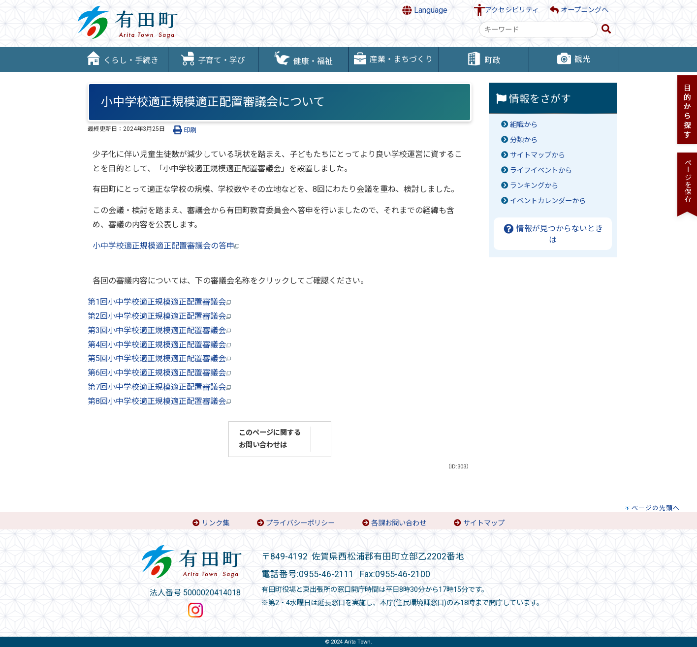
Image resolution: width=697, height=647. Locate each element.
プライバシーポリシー (300, 523)
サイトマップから (537, 155)
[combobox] (538, 29)
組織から (524, 125)
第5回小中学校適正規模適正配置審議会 (159, 358)
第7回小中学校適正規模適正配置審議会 (159, 387)
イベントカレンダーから (548, 201)
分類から (524, 140)
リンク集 (215, 523)
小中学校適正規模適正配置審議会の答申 (166, 245)
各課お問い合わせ (398, 523)
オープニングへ (579, 10)
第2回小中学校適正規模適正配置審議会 (159, 316)
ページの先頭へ (656, 508)
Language (424, 10)
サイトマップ (484, 523)
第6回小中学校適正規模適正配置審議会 (159, 372)
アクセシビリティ (512, 10)
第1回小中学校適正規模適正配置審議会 (159, 302)
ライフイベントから (541, 170)
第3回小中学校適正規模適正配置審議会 (159, 330)
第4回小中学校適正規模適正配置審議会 (159, 344)
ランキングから (534, 186)
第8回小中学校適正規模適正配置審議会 (159, 401)
